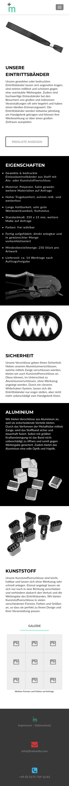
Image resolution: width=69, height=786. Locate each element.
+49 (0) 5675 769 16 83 (34, 776)
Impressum (25, 725)
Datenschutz (43, 725)
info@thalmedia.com (34, 751)
